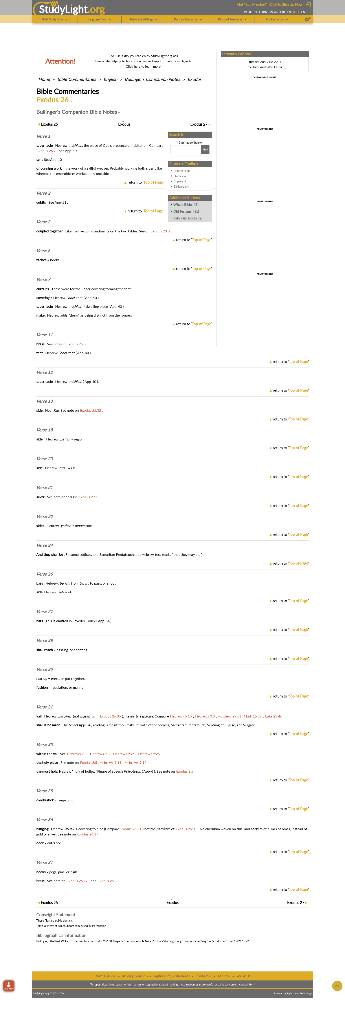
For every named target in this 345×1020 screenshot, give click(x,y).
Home (44, 79)
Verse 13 (44, 401)
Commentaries (76, 79)
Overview (180, 176)
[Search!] (205, 149)
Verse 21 (44, 487)
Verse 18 (44, 430)
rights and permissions (171, 976)
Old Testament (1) (186, 211)
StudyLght (63, 9)
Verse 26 (44, 574)
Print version (182, 170)
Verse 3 (43, 221)
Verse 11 (44, 334)
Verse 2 (43, 193)
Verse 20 (44, 458)
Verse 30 (44, 669)
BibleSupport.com (69, 926)
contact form (247, 984)
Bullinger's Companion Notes (152, 79)
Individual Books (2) (187, 218)
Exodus (194, 79)
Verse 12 (44, 372)
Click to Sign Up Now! (286, 4)
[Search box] (185, 149)
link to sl (243, 976)
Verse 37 (44, 862)
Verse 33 (44, 744)
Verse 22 (44, 516)
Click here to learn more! (143, 66)
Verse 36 (44, 819)
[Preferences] (308, 19)
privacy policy (133, 976)
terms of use (105, 976)
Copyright (180, 181)
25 (49, 124)
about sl (223, 976)
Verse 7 (43, 279)
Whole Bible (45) (185, 205)
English (110, 79)
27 (198, 124)
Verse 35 (44, 790)
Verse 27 (44, 611)
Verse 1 (43, 136)
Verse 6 (43, 250)
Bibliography (181, 186)
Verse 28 (44, 640)
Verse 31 (44, 707)
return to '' (145, 182)
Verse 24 (44, 545)
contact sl (203, 976)
